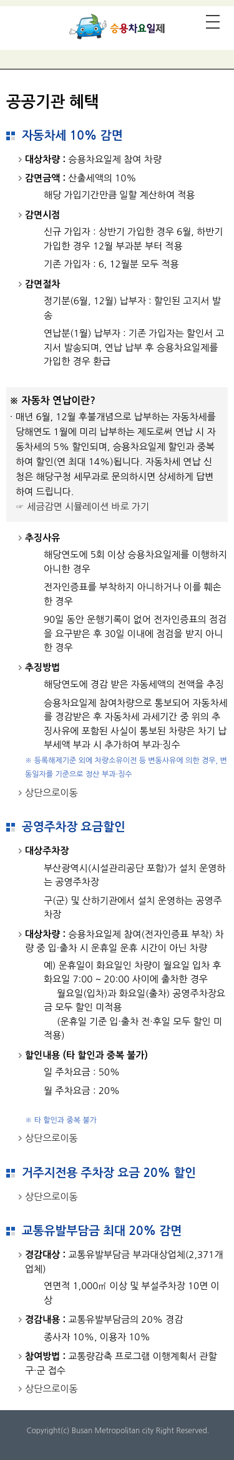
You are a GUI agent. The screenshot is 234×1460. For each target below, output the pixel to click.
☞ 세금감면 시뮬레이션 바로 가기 (82, 506)
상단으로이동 (51, 792)
